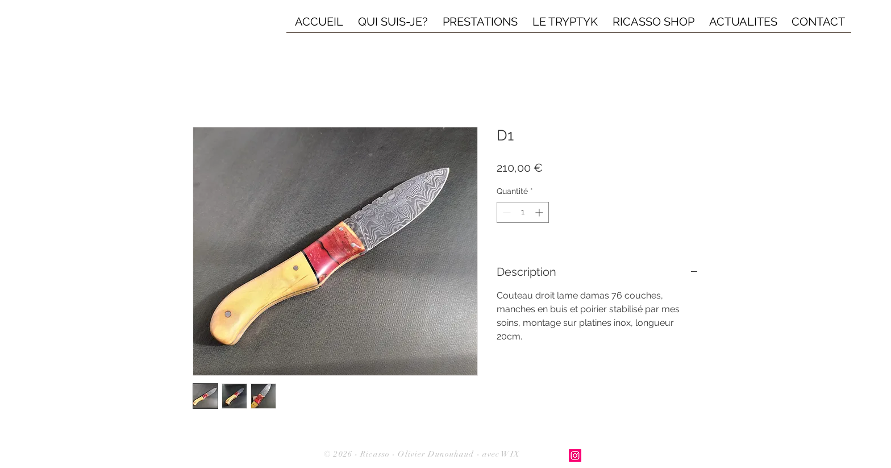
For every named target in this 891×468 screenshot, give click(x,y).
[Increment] (540, 212)
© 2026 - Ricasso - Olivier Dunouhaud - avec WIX (422, 454)
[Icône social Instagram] (575, 455)
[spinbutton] (523, 212)
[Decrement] (505, 212)
